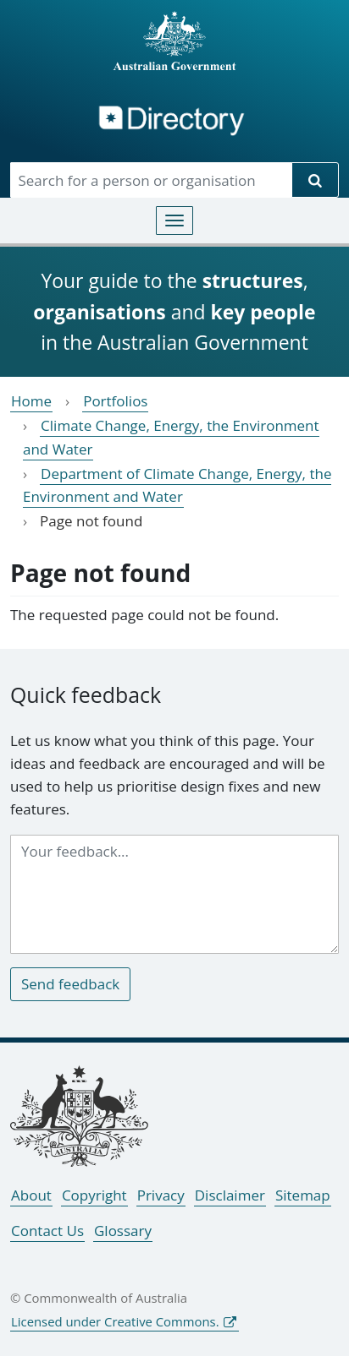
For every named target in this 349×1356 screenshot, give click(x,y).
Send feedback (70, 984)
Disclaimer (230, 1195)
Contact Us (47, 1230)
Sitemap (302, 1195)
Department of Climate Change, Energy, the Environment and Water (177, 485)
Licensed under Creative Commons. (115, 1321)
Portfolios (115, 401)
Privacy (161, 1195)
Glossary (123, 1230)
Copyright (94, 1195)
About (31, 1195)
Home (31, 401)
